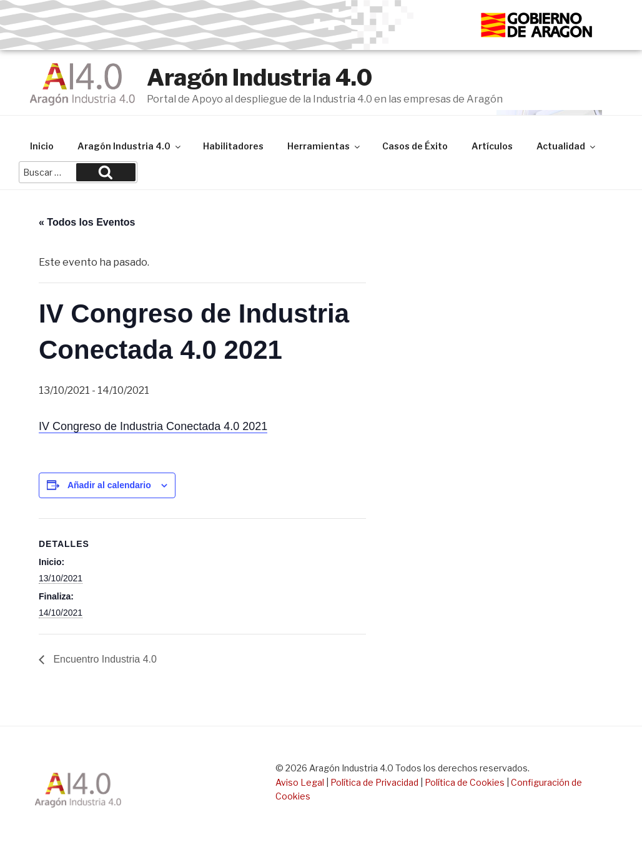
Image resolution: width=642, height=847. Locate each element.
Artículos (492, 146)
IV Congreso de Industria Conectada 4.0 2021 (153, 426)
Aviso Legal (299, 782)
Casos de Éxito (415, 146)
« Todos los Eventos (87, 222)
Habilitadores (233, 146)
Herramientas (324, 146)
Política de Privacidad (374, 782)
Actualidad (566, 146)
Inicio (42, 146)
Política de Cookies (465, 782)
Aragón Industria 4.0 (259, 77)
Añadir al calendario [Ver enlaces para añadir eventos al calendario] (109, 485)
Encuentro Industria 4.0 (104, 659)
